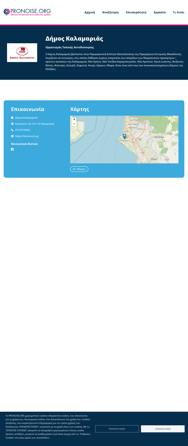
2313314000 (22, 130)
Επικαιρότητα (136, 12)
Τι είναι (178, 12)
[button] (124, 136)
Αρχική (89, 12)
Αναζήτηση (110, 12)
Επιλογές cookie (117, 429)
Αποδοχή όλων (163, 429)
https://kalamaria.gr (27, 136)
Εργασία (160, 12)
